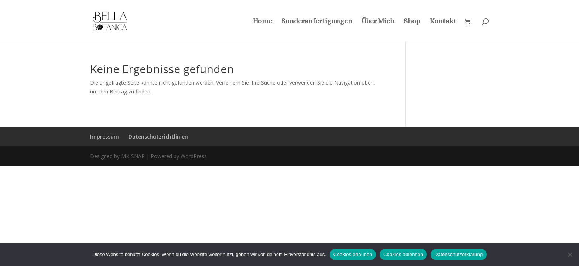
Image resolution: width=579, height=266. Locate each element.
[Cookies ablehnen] (569, 254)
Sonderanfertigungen (316, 21)
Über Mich (378, 21)
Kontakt (442, 21)
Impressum (104, 136)
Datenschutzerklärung (458, 254)
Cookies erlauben (352, 254)
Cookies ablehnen (403, 254)
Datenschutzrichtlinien (158, 136)
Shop (412, 21)
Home (262, 21)
